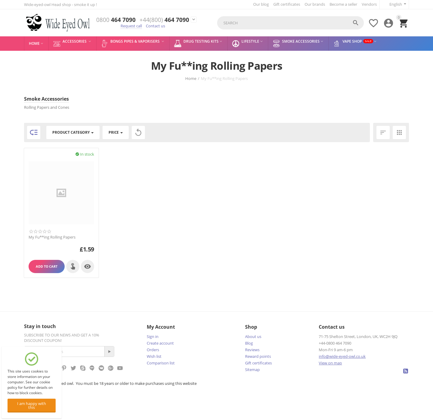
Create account (160, 343)
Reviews (252, 349)
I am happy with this (31, 405)
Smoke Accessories (46, 99)
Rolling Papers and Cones (46, 107)
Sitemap (252, 369)
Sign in (152, 336)
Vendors (369, 4)
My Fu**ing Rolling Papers (52, 237)
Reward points (258, 356)
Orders (153, 349)
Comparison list (161, 363)
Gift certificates (286, 4)
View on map (330, 363)
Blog (249, 343)
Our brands (315, 4)
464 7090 (116, 20)
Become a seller (343, 4)
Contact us (155, 26)
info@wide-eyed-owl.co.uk (342, 356)
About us (253, 336)
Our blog (261, 4)
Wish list (154, 356)
